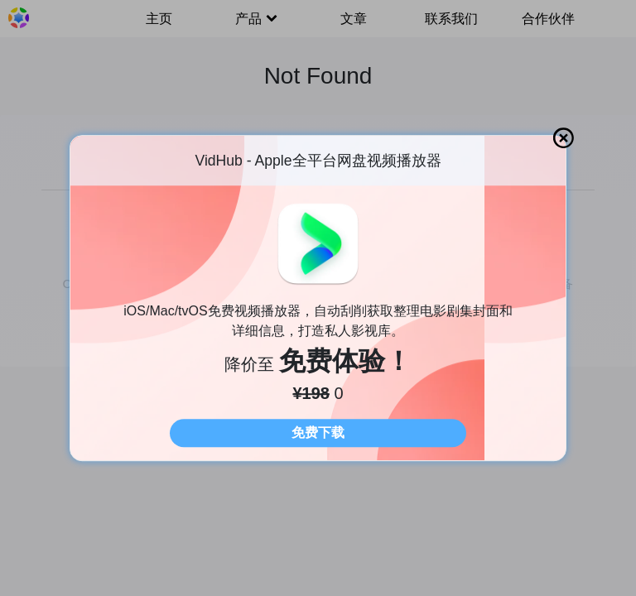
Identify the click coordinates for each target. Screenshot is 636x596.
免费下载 (318, 432)
